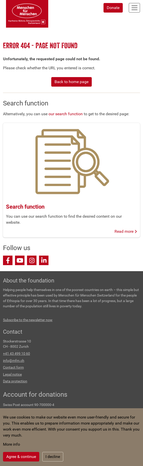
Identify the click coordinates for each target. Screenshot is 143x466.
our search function (65, 113)
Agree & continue (21, 456)
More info (11, 444)
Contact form (13, 367)
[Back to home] (27, 14)
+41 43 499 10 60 (16, 354)
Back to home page (71, 81)
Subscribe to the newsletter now (27, 320)
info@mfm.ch (13, 361)
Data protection (15, 381)
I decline (53, 456)
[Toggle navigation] (134, 8)
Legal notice (12, 374)
